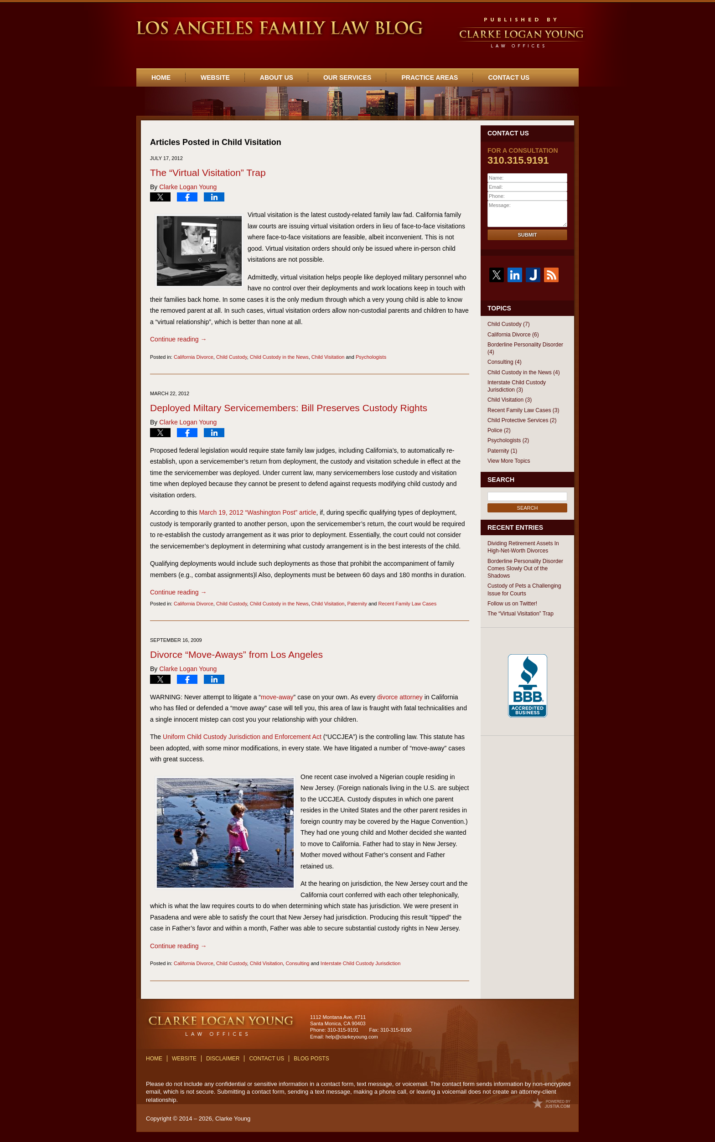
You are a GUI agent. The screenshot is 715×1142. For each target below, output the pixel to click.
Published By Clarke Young (522, 33)
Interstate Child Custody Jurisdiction (360, 963)
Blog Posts (311, 1058)
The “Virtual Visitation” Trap (208, 172)
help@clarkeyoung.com (352, 1036)
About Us (276, 77)
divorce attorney (400, 697)
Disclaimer (222, 1058)
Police (499, 430)
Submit (527, 235)
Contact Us (508, 77)
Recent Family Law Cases (407, 603)
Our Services (347, 77)
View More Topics (508, 461)
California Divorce (193, 357)
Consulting (297, 963)
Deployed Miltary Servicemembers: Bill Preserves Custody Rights (288, 408)
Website (215, 77)
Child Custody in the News (279, 357)
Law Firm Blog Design (551, 1103)
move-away (277, 697)
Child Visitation (328, 357)
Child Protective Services (521, 420)
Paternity (357, 603)
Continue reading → (178, 339)
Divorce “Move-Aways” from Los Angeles (236, 654)
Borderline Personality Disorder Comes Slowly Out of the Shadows (525, 568)
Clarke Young (232, 1118)
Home (161, 77)
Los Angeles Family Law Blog (278, 28)
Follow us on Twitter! (512, 603)
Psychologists (371, 357)
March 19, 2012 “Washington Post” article (257, 512)
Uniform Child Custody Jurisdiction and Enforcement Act (242, 736)
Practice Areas (429, 77)
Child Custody (231, 357)
